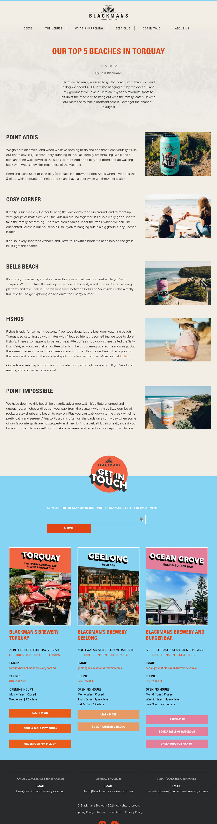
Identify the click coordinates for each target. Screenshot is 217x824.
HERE (124, 356)
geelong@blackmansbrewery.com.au (101, 659)
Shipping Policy (84, 803)
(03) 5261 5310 (18, 672)
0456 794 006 (86, 672)
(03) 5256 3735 (154, 672)
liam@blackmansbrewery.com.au (108, 782)
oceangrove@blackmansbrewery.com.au (171, 659)
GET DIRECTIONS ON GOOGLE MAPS (34, 646)
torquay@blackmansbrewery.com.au (32, 659)
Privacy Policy (134, 803)
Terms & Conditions (109, 803)
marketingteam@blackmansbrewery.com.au (178, 782)
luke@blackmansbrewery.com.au (40, 782)
